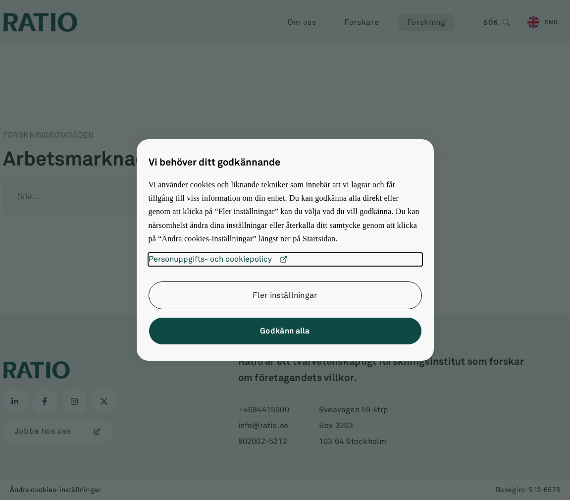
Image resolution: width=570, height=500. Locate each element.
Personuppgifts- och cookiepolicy (218, 259)
